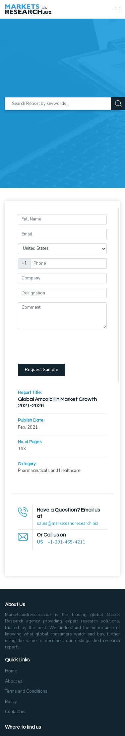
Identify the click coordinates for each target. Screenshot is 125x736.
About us (14, 681)
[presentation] (68, 346)
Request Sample (41, 370)
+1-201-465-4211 (66, 542)
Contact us (15, 712)
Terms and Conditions (26, 691)
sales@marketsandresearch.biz (67, 524)
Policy (11, 702)
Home (11, 671)
